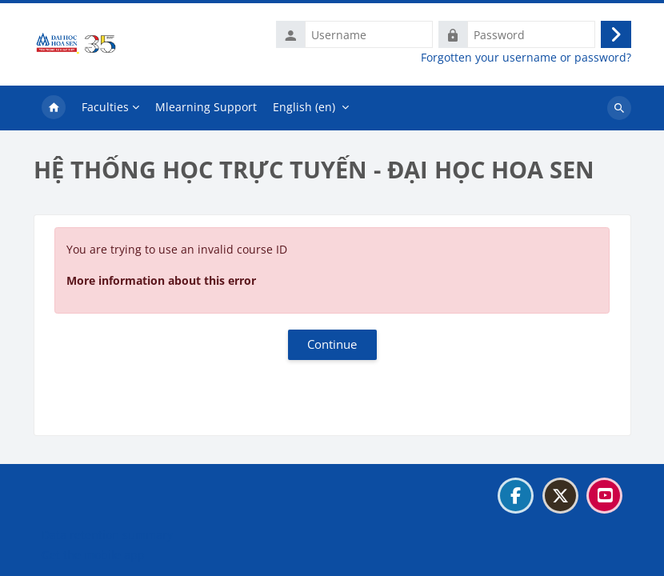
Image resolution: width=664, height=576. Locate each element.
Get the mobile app (93, 554)
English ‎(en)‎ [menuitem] (304, 106)
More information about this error (161, 280)
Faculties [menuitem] (105, 106)
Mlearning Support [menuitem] (206, 106)
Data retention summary (107, 534)
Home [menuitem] (54, 108)
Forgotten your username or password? (526, 57)
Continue (332, 344)
